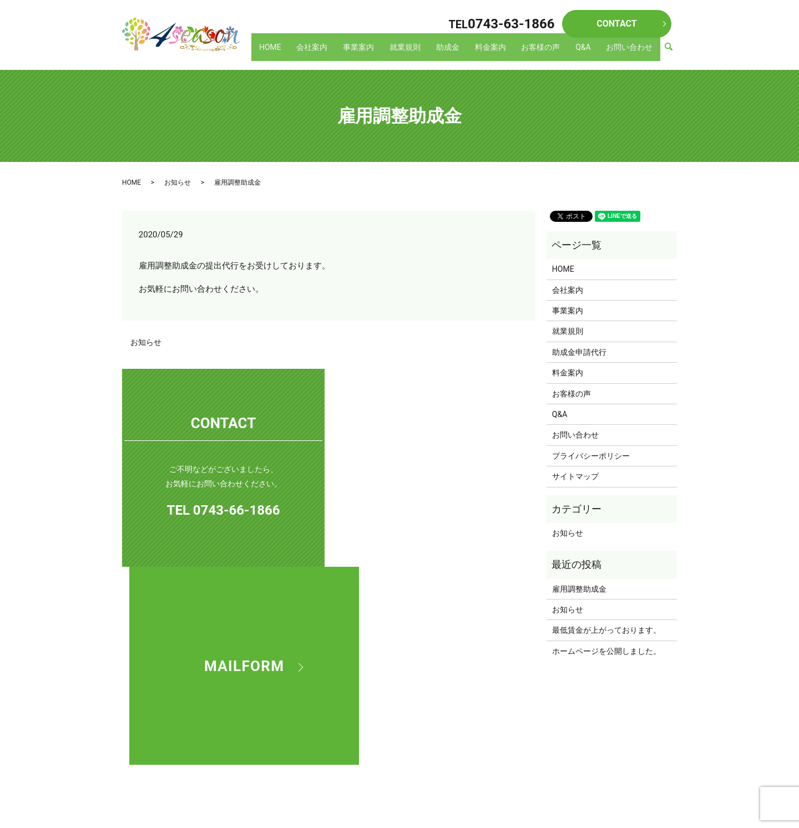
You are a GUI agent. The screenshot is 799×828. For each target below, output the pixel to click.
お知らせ (177, 182)
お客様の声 (548, 52)
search (674, 52)
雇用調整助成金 (579, 589)
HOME (296, 52)
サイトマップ (575, 476)
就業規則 (421, 52)
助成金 (461, 52)
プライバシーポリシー (591, 455)
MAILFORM (434, 467)
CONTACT (616, 23)
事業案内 (377, 52)
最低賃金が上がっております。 (606, 630)
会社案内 (334, 52)
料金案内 (500, 52)
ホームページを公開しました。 (606, 651)
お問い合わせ (631, 52)
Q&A (587, 52)
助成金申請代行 (579, 352)
